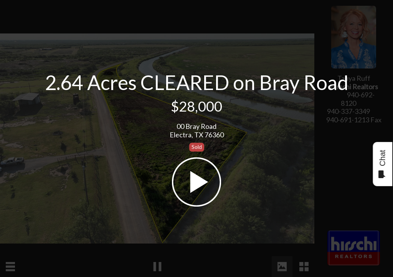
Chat (382, 164)
